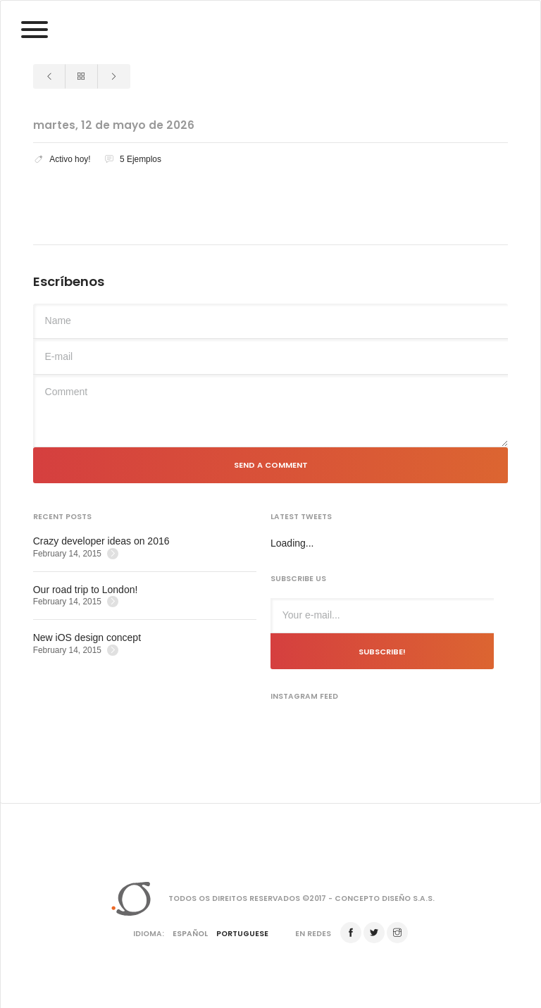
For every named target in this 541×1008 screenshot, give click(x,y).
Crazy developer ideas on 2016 (101, 541)
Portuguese (242, 933)
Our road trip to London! (85, 589)
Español (190, 933)
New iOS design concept (87, 637)
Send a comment (271, 465)
